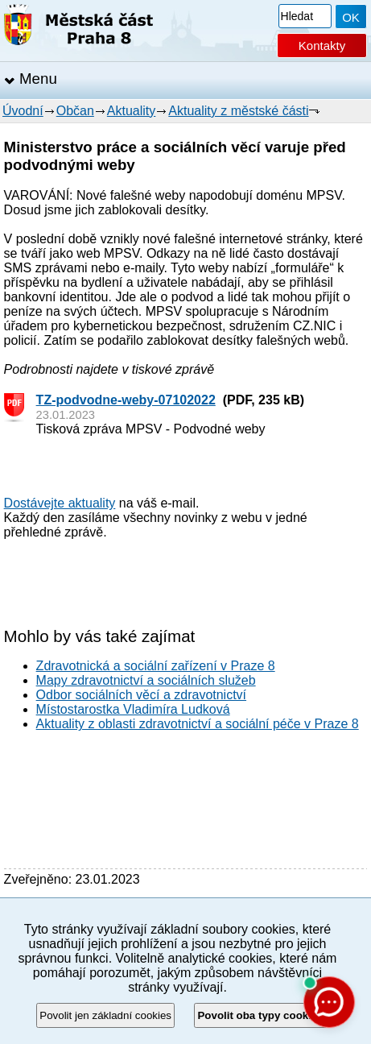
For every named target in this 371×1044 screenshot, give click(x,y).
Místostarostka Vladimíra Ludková (133, 709)
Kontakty (322, 45)
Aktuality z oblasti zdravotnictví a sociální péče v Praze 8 (197, 724)
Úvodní (22, 111)
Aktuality (131, 111)
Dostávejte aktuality (60, 503)
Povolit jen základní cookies (105, 1015)
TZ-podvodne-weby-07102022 (126, 400)
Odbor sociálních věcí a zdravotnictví (141, 695)
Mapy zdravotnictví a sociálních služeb (146, 680)
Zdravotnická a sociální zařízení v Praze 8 (155, 666)
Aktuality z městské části (238, 111)
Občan (75, 111)
